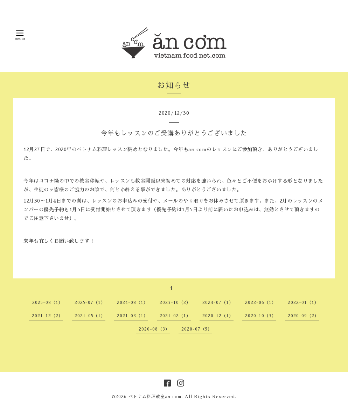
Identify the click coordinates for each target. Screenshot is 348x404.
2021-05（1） (90, 316)
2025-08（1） (47, 302)
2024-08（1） (132, 302)
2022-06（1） (260, 302)
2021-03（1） (132, 316)
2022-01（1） (303, 302)
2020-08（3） (154, 329)
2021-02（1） (175, 316)
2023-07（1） (218, 302)
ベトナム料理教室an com (154, 397)
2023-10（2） (175, 302)
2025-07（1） (90, 302)
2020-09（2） (303, 316)
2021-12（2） (47, 316)
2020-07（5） (196, 329)
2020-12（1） (218, 316)
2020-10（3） (260, 316)
